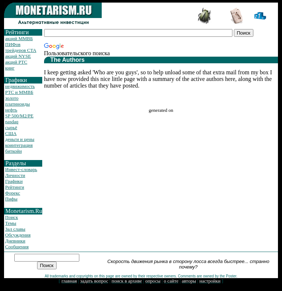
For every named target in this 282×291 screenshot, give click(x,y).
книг (10, 68)
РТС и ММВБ (19, 92)
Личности (15, 175)
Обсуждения (17, 235)
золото (11, 98)
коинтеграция (19, 145)
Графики (14, 181)
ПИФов (13, 44)
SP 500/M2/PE (19, 115)
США (11, 133)
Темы (10, 223)
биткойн (13, 151)
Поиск (11, 217)
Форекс (12, 193)
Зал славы (15, 229)
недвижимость (20, 86)
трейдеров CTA (20, 50)
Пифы (11, 199)
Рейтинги (14, 187)
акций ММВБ (19, 38)
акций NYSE (18, 56)
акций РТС (16, 62)
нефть (11, 110)
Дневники (15, 241)
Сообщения (17, 246)
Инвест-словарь (21, 169)
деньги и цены (19, 139)
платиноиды (17, 104)
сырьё (11, 127)
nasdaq (11, 121)
